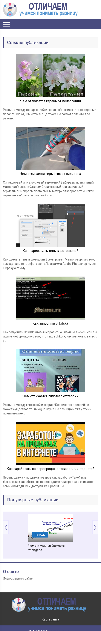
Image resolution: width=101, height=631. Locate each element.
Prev (6, 527)
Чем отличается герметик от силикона (50, 174)
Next (95, 527)
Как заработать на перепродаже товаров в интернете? (50, 469)
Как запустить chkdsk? (50, 323)
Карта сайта (50, 619)
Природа (40, 534)
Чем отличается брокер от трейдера (47, 548)
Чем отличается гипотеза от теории (50, 396)
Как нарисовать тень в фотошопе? (50, 251)
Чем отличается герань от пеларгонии (50, 101)
